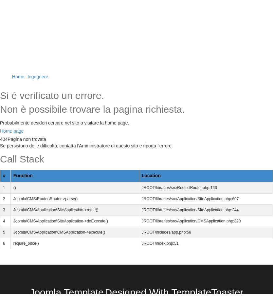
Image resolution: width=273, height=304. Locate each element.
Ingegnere (37, 76)
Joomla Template (66, 292)
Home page (12, 131)
